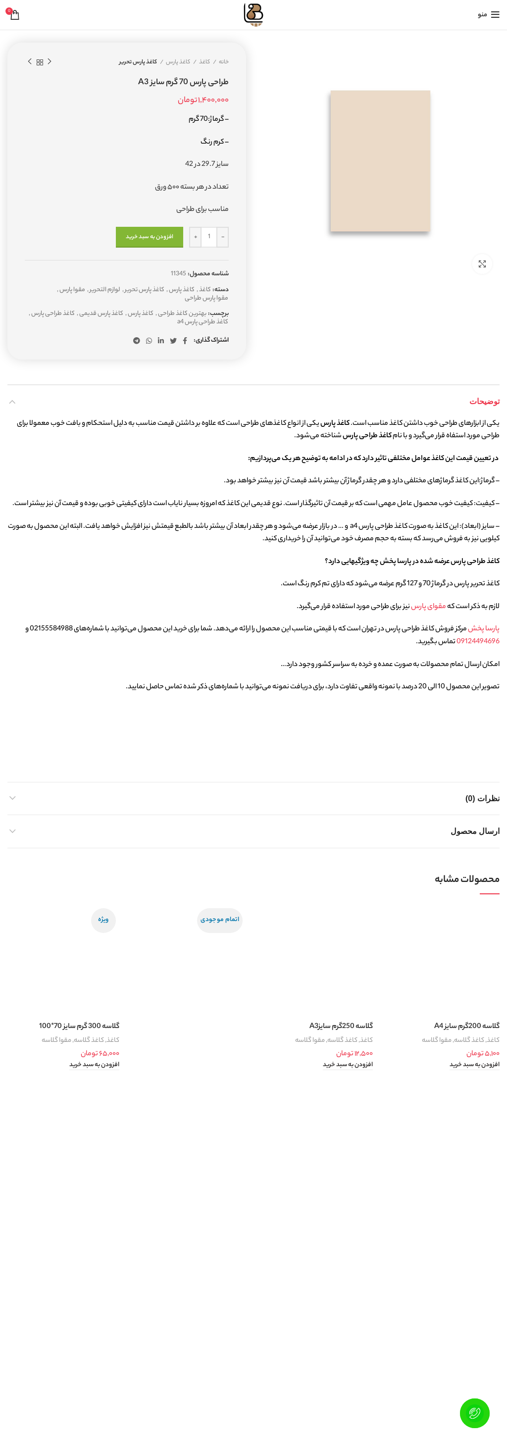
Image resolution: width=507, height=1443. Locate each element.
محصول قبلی (49, 62)
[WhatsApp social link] (149, 340)
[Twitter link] (173, 340)
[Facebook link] (185, 340)
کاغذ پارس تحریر (138, 62)
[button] (475, 1065)
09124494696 (478, 642)
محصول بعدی (30, 62)
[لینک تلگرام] (136, 340)
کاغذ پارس (178, 62)
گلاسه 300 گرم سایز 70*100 (79, 1027)
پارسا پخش (484, 629)
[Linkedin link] (161, 340)
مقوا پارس (72, 290)
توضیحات (484, 401)
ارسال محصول (475, 831)
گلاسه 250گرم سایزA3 (341, 1027)
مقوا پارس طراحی (206, 299)
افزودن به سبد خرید (149, 237)
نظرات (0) (482, 798)
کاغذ (204, 62)
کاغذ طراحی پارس (53, 314)
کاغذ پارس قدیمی (101, 314)
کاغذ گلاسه (469, 1040)
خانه (224, 62)
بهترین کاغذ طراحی (182, 314)
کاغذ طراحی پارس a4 (202, 322)
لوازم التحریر (105, 290)
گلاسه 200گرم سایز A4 (467, 1027)
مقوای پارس (428, 607)
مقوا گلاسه (437, 1040)
